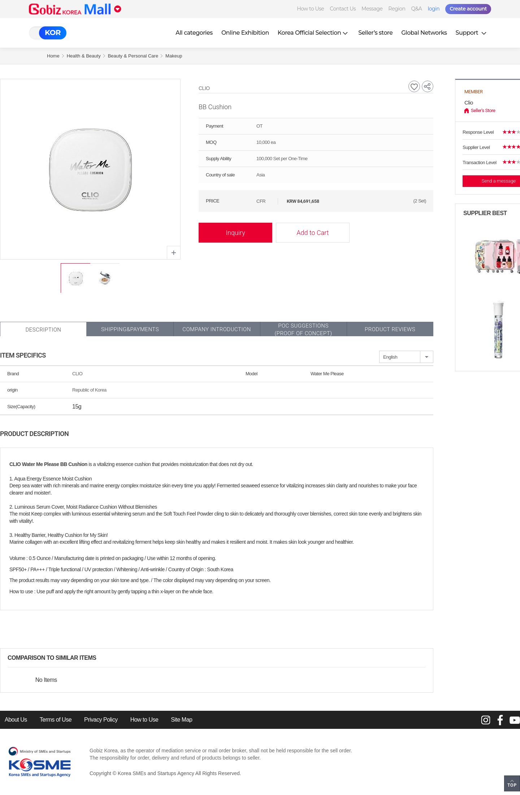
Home (53, 56)
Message (371, 8)
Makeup (173, 56)
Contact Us (343, 8)
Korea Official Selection (314, 32)
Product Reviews (390, 329)
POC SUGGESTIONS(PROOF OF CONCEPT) (303, 329)
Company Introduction (216, 329)
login (433, 8)
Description (43, 329)
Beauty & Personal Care (133, 56)
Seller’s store (375, 32)
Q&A (416, 8)
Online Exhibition (245, 32)
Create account (468, 8)
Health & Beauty (84, 56)
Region (396, 8)
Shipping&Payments (130, 329)
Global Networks (424, 32)
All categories (194, 32)
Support (472, 32)
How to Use (310, 8)
